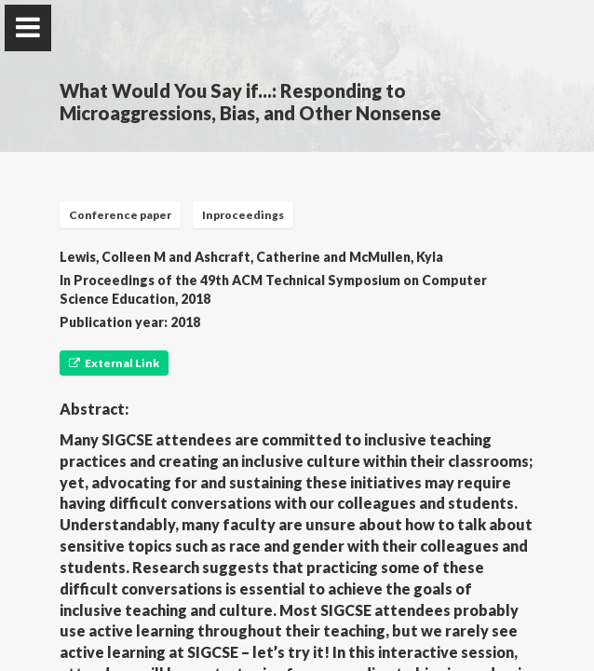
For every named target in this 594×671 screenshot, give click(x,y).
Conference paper (120, 215)
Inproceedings (243, 215)
